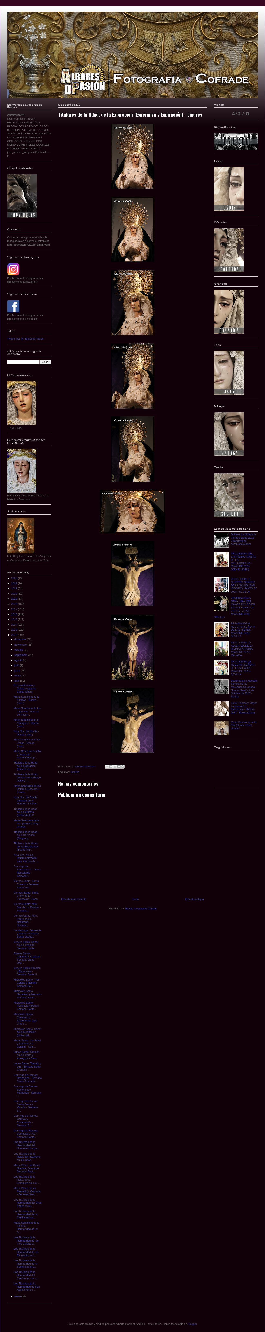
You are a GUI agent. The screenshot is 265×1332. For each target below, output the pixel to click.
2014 (14, 624)
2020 (14, 593)
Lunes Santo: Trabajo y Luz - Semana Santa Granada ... (27, 1066)
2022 (14, 583)
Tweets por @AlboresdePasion (25, 338)
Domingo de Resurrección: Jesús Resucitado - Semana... (27, 871)
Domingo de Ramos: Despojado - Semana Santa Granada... (28, 1078)
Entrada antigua (194, 899)
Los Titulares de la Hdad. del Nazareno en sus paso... (27, 1156)
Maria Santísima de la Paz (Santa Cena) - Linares (26, 823)
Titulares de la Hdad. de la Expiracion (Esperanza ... (26, 765)
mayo (18, 675)
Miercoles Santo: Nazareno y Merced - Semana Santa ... (27, 994)
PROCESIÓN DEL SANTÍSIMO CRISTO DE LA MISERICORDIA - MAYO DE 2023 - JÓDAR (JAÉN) (243, 561)
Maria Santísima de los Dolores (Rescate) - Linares (27, 789)
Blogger (192, 1323)
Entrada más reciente (73, 899)
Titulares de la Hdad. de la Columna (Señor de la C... (26, 812)
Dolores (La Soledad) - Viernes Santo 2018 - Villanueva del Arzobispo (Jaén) (244, 539)
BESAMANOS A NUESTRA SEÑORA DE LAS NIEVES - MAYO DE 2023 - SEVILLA (243, 630)
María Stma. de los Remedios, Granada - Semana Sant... (27, 1191)
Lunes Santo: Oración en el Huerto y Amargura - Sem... (26, 1055)
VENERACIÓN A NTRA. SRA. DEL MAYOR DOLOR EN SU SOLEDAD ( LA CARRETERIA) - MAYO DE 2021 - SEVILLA (234, 607)
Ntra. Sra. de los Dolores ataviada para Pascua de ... (26, 858)
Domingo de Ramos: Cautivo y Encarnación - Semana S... (26, 1120)
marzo (18, 1296)
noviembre (21, 644)
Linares (75, 771)
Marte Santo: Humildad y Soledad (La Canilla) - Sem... (27, 1043)
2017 (14, 609)
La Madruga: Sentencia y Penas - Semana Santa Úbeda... (27, 933)
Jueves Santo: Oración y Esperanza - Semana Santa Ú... (27, 971)
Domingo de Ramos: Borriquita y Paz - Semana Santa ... (26, 1133)
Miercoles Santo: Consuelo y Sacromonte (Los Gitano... (25, 1018)
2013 (14, 629)
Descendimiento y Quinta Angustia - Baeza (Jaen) (25, 688)
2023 (14, 578)
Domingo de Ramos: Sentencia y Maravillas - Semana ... (27, 1091)
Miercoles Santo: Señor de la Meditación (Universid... (27, 1032)
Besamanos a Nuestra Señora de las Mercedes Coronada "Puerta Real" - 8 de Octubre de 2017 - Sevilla (244, 688)
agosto (18, 660)
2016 (14, 614)
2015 (14, 619)
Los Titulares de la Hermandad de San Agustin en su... (27, 1286)
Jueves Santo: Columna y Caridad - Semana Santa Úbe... (27, 958)
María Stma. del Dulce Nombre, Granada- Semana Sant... (27, 1168)
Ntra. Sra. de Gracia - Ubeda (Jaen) (26, 733)
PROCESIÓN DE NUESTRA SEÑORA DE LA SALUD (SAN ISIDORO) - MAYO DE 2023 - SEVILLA (244, 585)
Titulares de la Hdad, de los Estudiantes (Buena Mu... (26, 846)
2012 (14, 634)
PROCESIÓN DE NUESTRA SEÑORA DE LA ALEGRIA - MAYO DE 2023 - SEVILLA (243, 668)
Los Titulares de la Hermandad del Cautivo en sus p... (26, 1275)
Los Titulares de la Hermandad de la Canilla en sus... (25, 1214)
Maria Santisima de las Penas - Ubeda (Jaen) (27, 742)
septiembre (21, 655)
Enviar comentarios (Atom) (141, 908)
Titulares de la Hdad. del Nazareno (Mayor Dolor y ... (27, 777)
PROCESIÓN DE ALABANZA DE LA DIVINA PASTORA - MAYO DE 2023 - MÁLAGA (242, 649)
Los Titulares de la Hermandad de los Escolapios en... (26, 1252)
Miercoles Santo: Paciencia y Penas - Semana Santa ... (27, 1005)
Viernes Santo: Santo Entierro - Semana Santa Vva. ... (26, 884)
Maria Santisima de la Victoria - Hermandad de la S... (26, 1227)
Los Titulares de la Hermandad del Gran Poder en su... (27, 1203)
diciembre (20, 639)
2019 (14, 598)
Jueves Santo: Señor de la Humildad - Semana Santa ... (26, 945)
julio (17, 665)
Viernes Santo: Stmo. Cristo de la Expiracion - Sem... (26, 895)
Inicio (136, 899)
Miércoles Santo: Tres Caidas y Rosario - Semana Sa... (26, 982)
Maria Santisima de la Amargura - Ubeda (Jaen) (26, 723)
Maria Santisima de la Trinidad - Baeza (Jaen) (26, 700)
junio (17, 670)
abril (17, 680)
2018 (14, 603)
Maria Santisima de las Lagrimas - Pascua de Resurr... (27, 711)
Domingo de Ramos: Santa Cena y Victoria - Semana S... (26, 1106)
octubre (19, 649)
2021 (14, 588)
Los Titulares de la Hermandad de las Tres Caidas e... (26, 1240)
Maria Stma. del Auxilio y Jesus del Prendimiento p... (27, 754)
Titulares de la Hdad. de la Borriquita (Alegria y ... (26, 835)
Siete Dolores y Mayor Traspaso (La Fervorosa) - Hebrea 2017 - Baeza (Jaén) (244, 707)
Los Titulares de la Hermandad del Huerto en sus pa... (26, 1145)
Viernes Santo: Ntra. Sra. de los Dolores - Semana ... (27, 907)
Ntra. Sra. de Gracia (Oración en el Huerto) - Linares (25, 800)
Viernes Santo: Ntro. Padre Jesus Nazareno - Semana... (26, 920)
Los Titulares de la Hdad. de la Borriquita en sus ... (27, 1179)
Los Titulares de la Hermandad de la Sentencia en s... (25, 1263)
